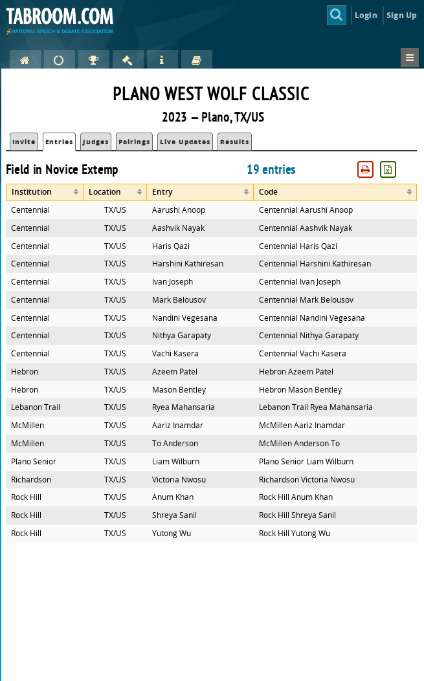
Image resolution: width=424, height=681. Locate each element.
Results (234, 141)
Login (366, 15)
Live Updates (185, 141)
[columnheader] (45, 192)
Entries (59, 141)
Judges (96, 141)
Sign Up (401, 15)
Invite (24, 141)
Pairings (134, 141)
